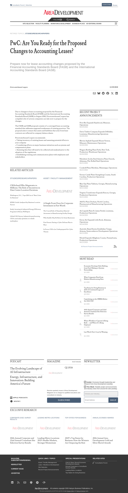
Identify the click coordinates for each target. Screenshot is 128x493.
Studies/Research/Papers (37, 33)
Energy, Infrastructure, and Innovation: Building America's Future (26, 380)
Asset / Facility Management (57, 178)
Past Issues (76, 362)
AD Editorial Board (93, 23)
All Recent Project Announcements (92, 246)
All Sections (116, 24)
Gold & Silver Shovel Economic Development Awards (76, 463)
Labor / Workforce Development (48, 465)
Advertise (29, 5)
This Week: (100, 388)
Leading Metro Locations (74, 470)
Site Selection (42, 467)
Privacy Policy (70, 491)
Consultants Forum (18, 5)
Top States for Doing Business (75, 472)
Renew (115, 5)
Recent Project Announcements (48, 469)
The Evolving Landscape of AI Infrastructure (26, 370)
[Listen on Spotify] (27, 401)
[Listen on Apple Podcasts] (27, 397)
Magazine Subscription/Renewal (21, 459)
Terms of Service (81, 491)
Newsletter (16, 464)
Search (71, 19)
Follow (57, 19)
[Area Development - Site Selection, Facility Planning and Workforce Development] (64, 12)
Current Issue (17, 469)
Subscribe (107, 4)
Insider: (99, 383)
